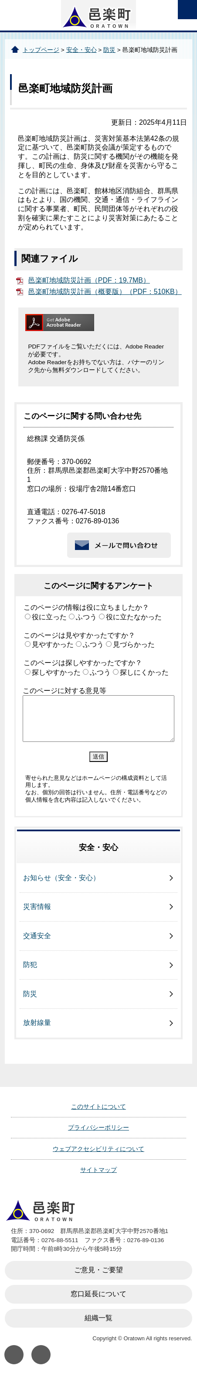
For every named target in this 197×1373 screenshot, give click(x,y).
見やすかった (53, 644)
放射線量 (37, 1022)
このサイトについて (98, 1106)
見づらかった (134, 644)
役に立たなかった (134, 617)
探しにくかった (144, 672)
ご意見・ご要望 (98, 1270)
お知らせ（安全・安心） (61, 877)
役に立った (49, 617)
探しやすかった (56, 672)
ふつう (86, 617)
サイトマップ (98, 1169)
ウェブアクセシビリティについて (98, 1148)
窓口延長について (98, 1294)
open (187, 9)
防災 (109, 50)
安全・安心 (81, 50)
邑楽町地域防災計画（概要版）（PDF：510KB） (105, 291)
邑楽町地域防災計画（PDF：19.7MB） (89, 280)
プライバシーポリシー (98, 1127)
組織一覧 (98, 1318)
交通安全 (37, 935)
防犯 (30, 964)
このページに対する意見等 (64, 690)
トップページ (41, 50)
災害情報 (37, 906)
